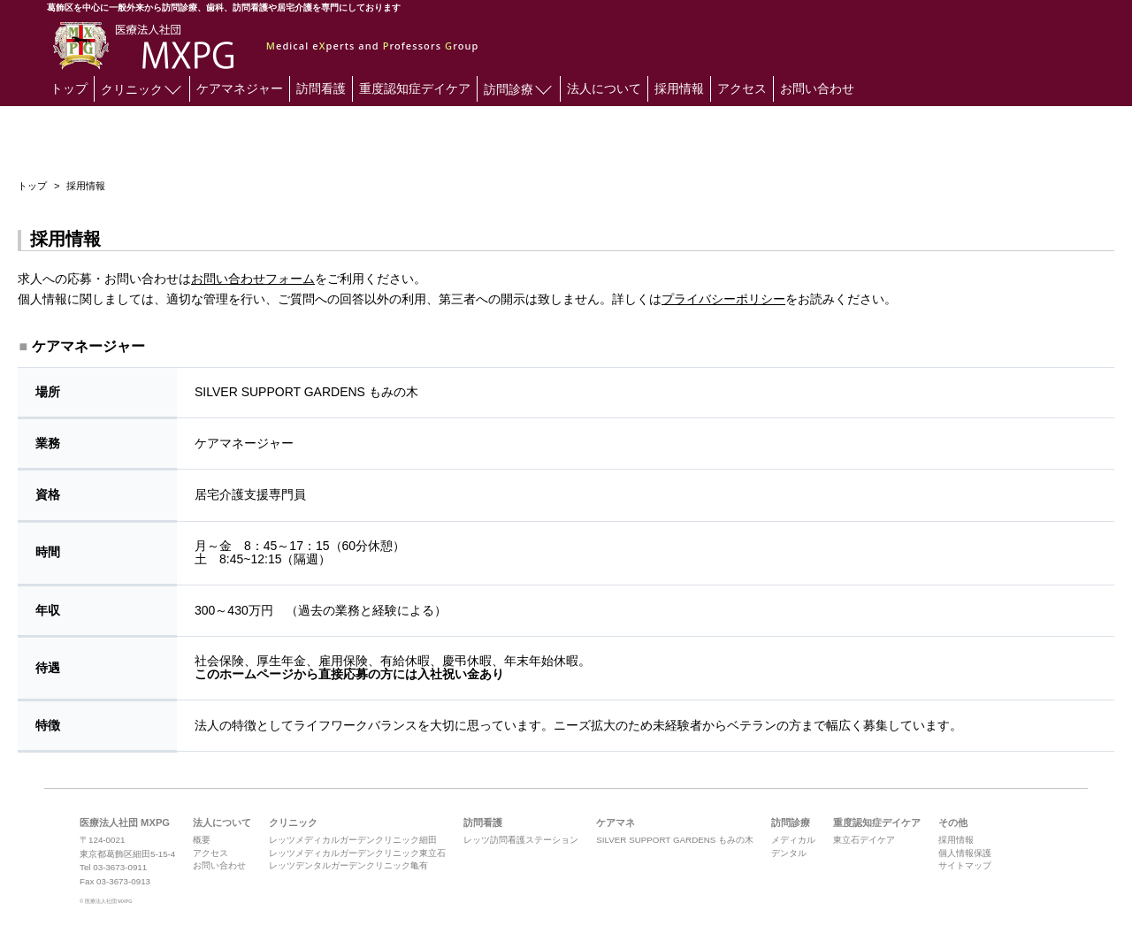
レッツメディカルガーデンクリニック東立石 (357, 853)
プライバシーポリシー (723, 299)
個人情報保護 (964, 853)
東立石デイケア (864, 840)
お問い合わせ (817, 88)
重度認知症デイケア (414, 88)
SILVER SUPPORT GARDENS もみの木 (674, 840)
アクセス (742, 88)
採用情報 (679, 88)
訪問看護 (321, 88)
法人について (604, 88)
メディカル (793, 840)
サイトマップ (964, 865)
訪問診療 (518, 87)
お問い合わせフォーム (253, 279)
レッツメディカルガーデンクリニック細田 (353, 840)
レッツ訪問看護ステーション (520, 840)
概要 (201, 840)
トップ (69, 88)
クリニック (141, 87)
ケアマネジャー (239, 88)
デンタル (789, 853)
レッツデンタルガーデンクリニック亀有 (348, 865)
